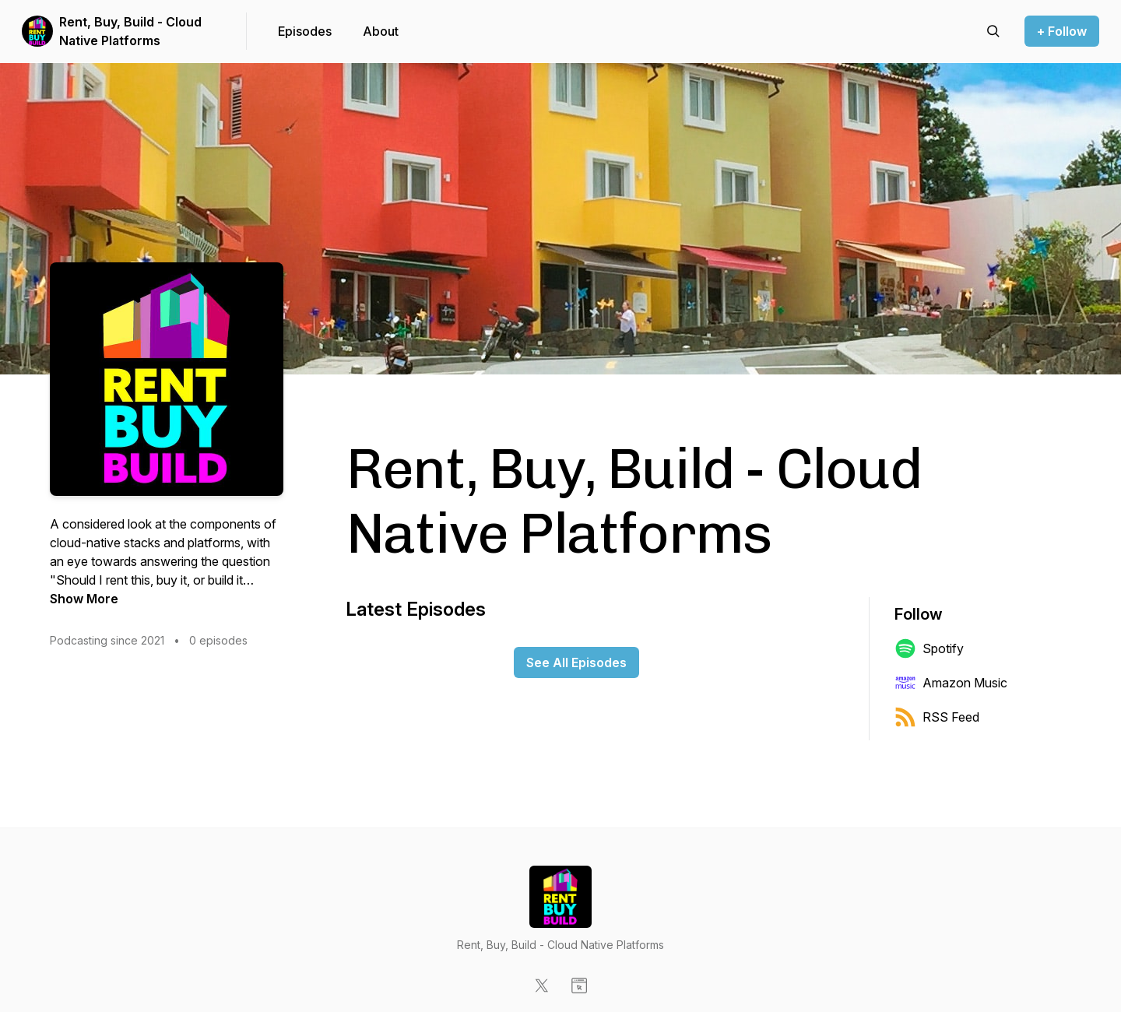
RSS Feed (936, 717)
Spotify (929, 648)
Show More (84, 598)
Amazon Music (950, 683)
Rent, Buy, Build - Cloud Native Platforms (130, 31)
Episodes (305, 31)
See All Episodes (576, 662)
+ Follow (1062, 31)
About (381, 31)
